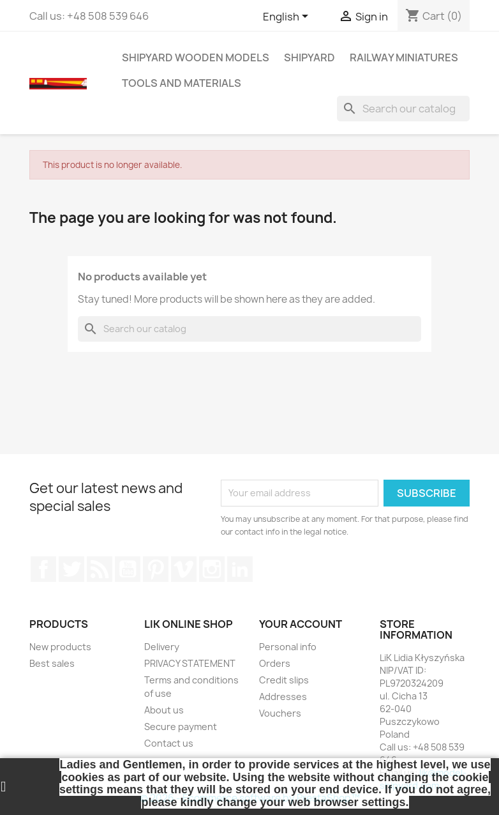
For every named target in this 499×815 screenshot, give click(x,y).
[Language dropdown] (288, 17)
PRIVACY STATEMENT (189, 663)
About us (164, 710)
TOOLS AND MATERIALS (181, 83)
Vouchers (280, 713)
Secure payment (180, 726)
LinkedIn (240, 569)
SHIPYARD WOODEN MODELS (195, 57)
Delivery (161, 647)
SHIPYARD (309, 57)
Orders (274, 663)
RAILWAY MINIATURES (404, 57)
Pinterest (155, 569)
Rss (99, 569)
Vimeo (184, 569)
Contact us (168, 743)
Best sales (52, 663)
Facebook (43, 569)
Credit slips (284, 680)
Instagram (212, 569)
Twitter (71, 569)
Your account (300, 624)
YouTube (127, 569)
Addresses (283, 696)
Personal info (288, 647)
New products (60, 647)
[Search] (403, 108)
